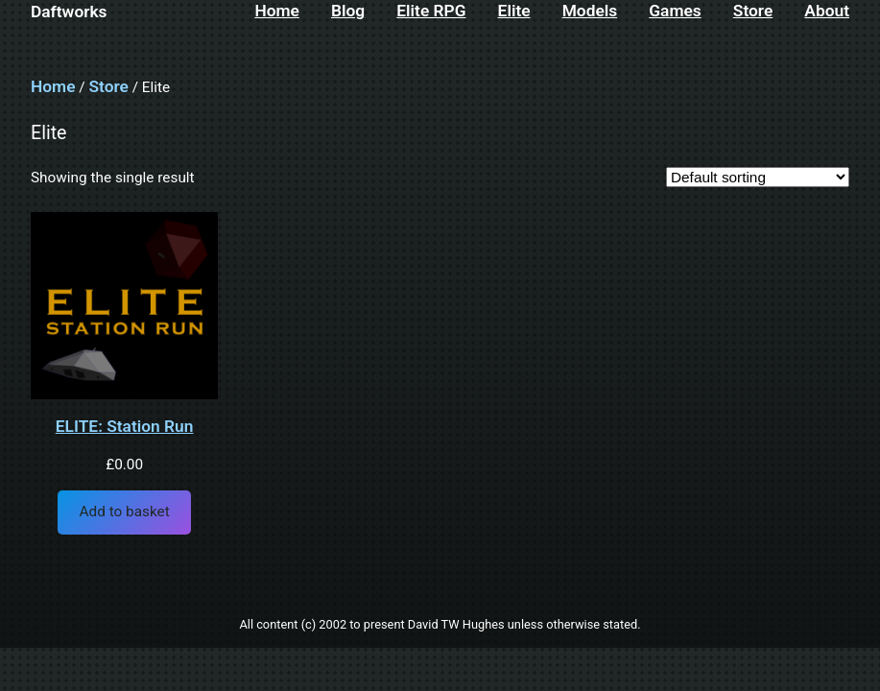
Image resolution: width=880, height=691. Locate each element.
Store (108, 86)
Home (53, 86)
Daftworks (69, 11)
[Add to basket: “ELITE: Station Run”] (124, 512)
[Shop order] (757, 177)
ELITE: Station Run (125, 426)
